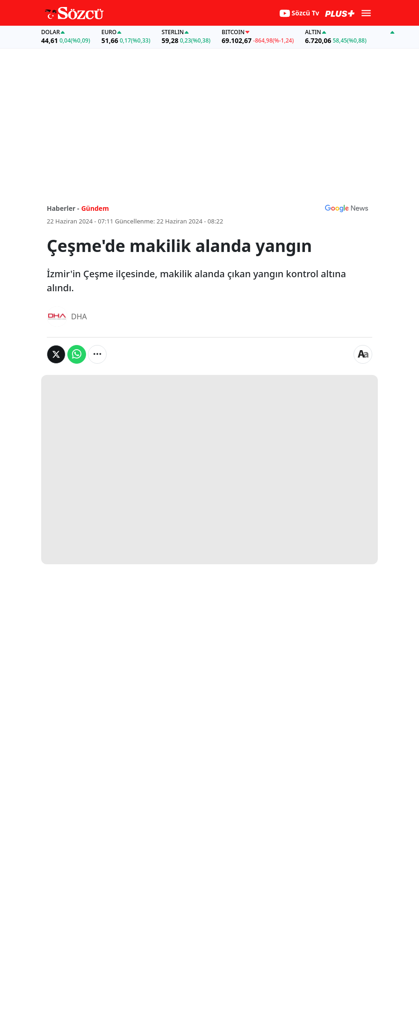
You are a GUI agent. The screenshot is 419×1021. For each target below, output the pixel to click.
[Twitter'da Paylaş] (56, 354)
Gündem (95, 208)
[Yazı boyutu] (363, 354)
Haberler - (63, 208)
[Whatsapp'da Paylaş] (76, 354)
